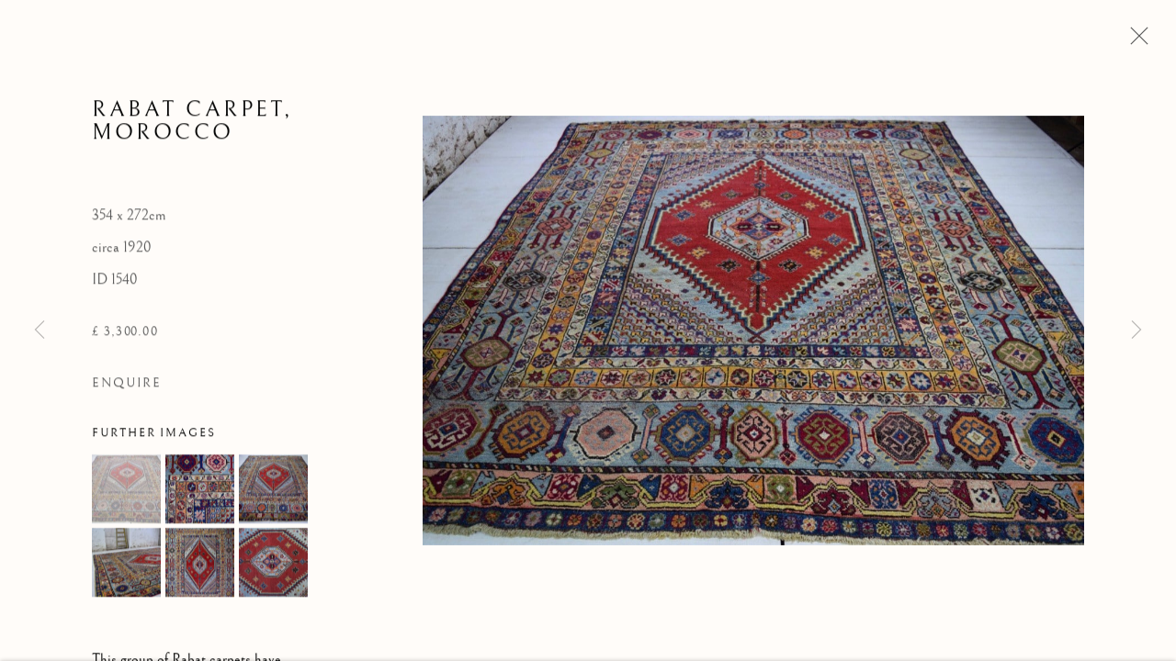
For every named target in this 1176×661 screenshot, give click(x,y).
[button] (126, 489)
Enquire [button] (127, 384)
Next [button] (1136, 330)
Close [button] (1134, 41)
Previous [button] (39, 330)
